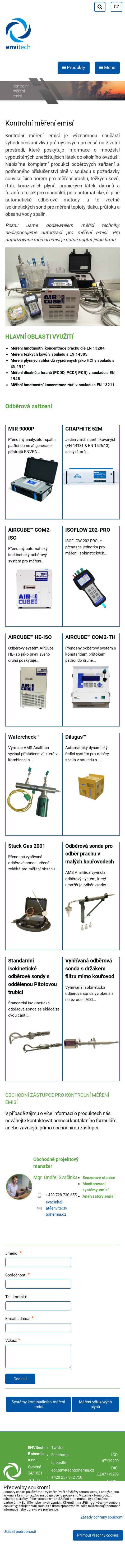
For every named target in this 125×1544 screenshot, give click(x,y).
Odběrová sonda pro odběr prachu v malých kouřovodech (89, 854)
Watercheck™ (24, 737)
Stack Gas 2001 (26, 846)
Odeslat (20, 1379)
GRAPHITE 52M (84, 429)
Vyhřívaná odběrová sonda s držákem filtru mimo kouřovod (89, 968)
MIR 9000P (21, 429)
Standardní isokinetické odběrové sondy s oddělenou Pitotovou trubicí (32, 976)
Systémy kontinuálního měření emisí (38, 1404)
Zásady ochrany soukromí (102, 1517)
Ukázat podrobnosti (19, 1532)
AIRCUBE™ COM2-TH (90, 637)
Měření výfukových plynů (95, 1404)
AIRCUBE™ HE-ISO (30, 637)
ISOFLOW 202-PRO (87, 530)
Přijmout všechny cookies (98, 1535)
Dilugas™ (75, 737)
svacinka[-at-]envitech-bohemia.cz (56, 1208)
